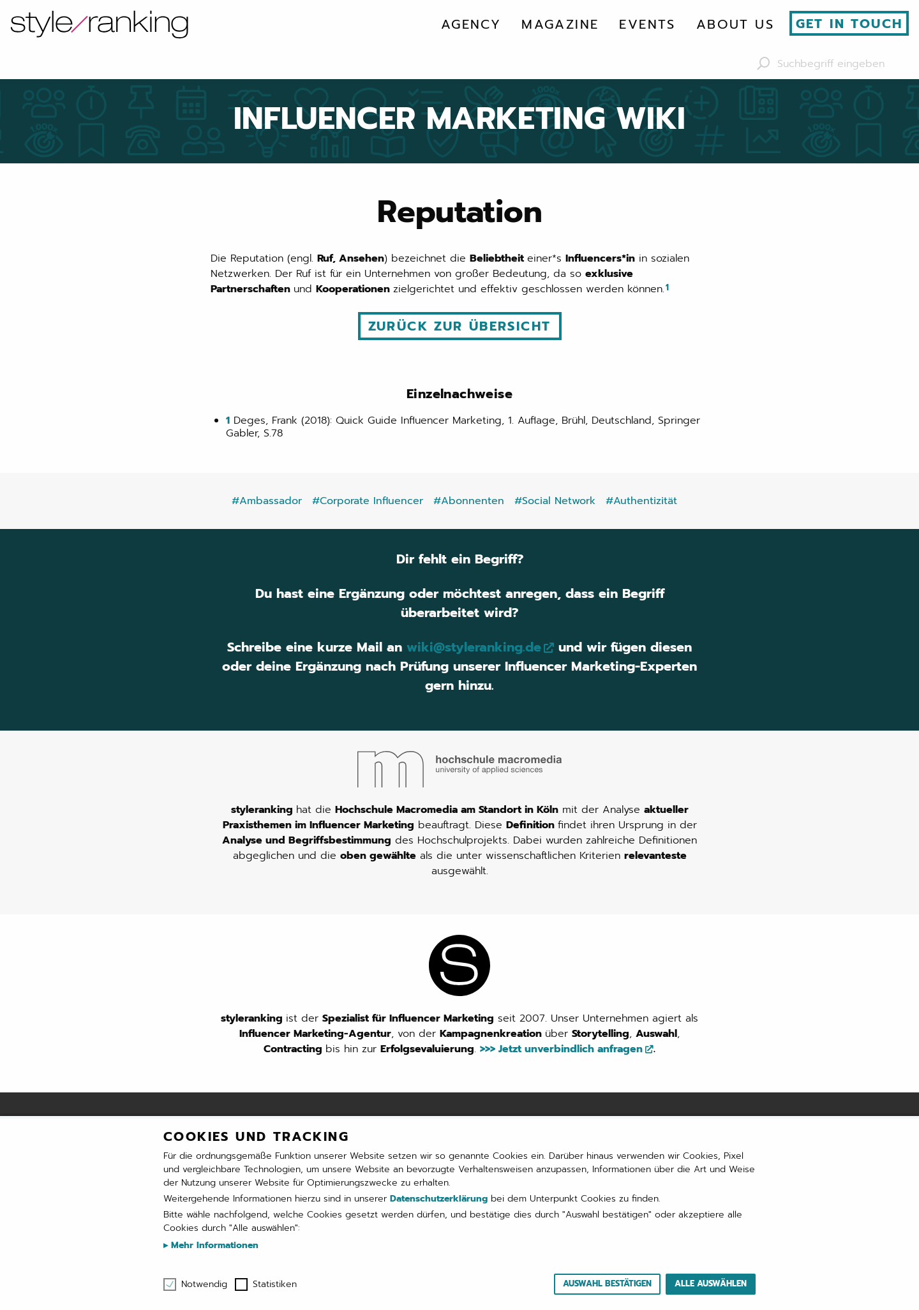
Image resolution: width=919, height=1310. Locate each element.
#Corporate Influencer (367, 501)
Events (647, 24)
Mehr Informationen (213, 1245)
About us (735, 24)
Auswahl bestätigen (607, 1283)
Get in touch (849, 23)
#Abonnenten (468, 501)
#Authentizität (641, 501)
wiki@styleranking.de (474, 647)
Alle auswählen (711, 1283)
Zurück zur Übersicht (459, 326)
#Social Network (554, 501)
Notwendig (204, 1284)
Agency (471, 24)
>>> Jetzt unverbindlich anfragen (561, 1049)
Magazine (560, 24)
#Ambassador (267, 501)
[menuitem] (471, 24)
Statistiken (275, 1284)
